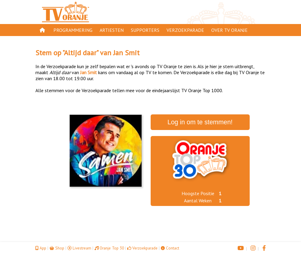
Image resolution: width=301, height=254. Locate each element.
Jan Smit (126, 52)
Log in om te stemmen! (200, 122)
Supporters (145, 30)
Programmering (72, 30)
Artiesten (112, 30)
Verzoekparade (185, 30)
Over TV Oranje (229, 30)
